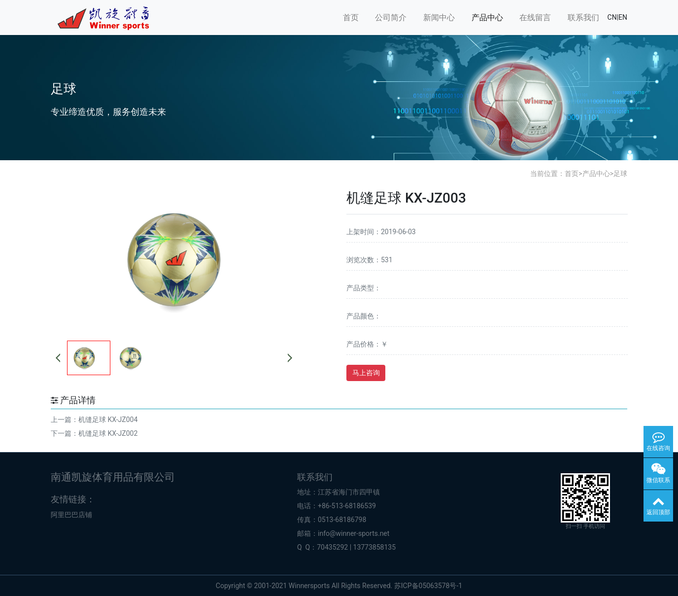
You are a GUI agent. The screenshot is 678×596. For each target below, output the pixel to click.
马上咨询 (366, 373)
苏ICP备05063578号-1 (428, 586)
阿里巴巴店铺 (71, 515)
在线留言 (535, 17)
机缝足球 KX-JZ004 (107, 419)
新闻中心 (439, 17)
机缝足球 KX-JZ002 (107, 433)
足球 (620, 173)
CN (612, 17)
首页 (351, 17)
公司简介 (391, 17)
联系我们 (583, 17)
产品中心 (487, 17)
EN (622, 17)
